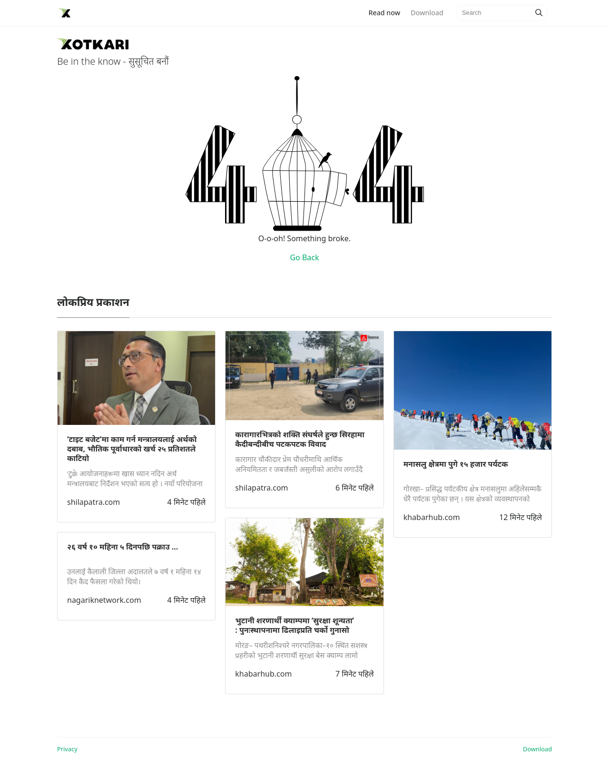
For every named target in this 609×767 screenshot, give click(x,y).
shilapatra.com (93, 502)
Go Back (304, 257)
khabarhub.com (263, 674)
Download (427, 12)
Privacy (67, 749)
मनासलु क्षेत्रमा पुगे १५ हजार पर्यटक (455, 464)
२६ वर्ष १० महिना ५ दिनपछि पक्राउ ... (122, 546)
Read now (387, 12)
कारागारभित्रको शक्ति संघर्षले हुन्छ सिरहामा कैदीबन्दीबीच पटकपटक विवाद (299, 439)
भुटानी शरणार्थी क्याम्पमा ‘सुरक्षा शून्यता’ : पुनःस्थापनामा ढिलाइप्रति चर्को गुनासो (294, 625)
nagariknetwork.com (104, 600)
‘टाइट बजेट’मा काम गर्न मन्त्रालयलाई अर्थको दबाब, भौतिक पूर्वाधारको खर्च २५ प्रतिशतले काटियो (131, 448)
